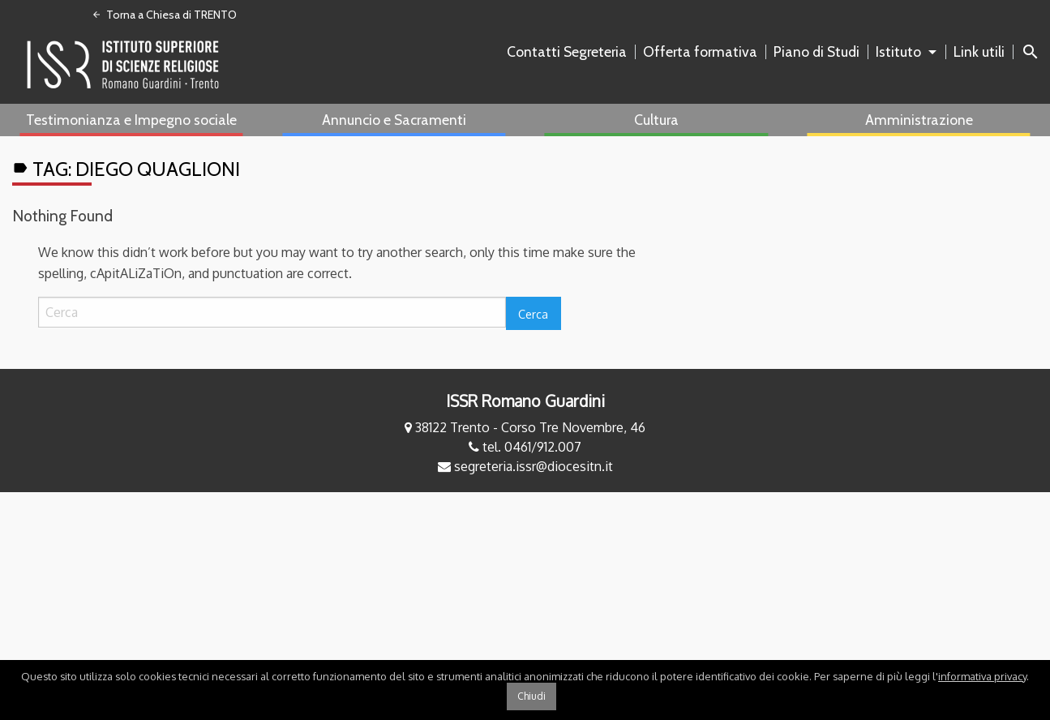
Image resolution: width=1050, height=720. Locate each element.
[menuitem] (570, 51)
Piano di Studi (816, 51)
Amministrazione (919, 119)
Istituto (898, 51)
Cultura (656, 119)
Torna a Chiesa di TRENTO (164, 14)
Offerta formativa (700, 51)
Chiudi (531, 696)
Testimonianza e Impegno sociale (131, 119)
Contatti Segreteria (567, 51)
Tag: (126, 169)
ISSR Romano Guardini (525, 401)
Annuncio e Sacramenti (394, 119)
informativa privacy (982, 676)
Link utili (979, 51)
